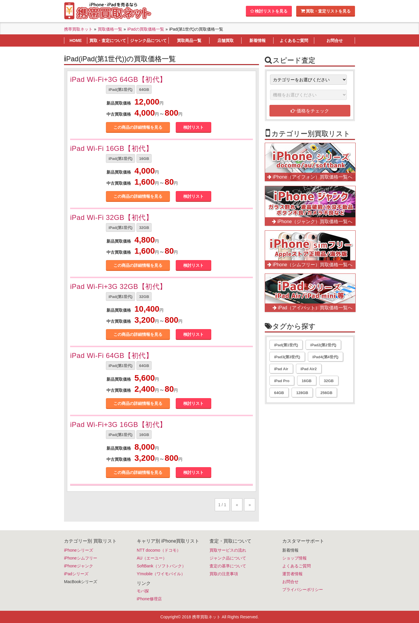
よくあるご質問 (296, 566)
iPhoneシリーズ (78, 550)
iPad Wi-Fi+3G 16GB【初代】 (118, 424)
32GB (144, 227)
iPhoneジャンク (78, 566)
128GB (302, 393)
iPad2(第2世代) (323, 345)
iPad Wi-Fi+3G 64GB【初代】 (118, 79)
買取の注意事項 (224, 573)
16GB (144, 158)
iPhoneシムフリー (80, 558)
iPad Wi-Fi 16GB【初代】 (111, 148)
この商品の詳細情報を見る (137, 127)
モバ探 (143, 591)
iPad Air (281, 369)
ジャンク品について (228, 558)
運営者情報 (292, 573)
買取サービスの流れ (228, 550)
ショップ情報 (294, 558)
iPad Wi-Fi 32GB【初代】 (111, 217)
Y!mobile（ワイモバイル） (161, 573)
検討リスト (193, 127)
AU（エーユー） (152, 558)
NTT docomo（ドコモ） (159, 550)
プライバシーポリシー (302, 589)
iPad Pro (282, 381)
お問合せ (290, 581)
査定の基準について (228, 566)
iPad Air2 (309, 369)
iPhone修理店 (149, 598)
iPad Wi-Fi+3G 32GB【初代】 (118, 286)
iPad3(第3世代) (287, 357)
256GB (326, 393)
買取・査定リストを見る (326, 10)
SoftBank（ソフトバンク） (161, 566)
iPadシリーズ (76, 573)
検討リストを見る (268, 11)
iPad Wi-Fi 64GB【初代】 (111, 355)
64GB (144, 89)
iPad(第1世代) (120, 89)
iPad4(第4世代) (326, 357)
